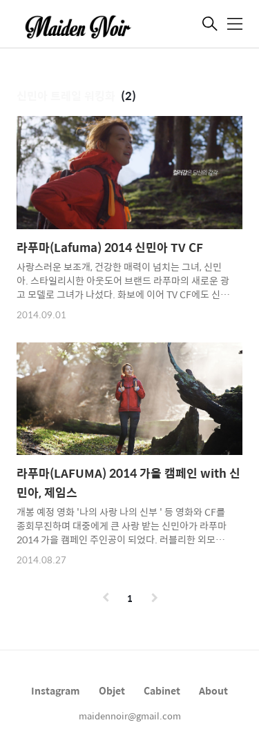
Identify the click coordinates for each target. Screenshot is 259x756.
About (213, 690)
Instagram (55, 690)
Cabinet (162, 690)
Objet (112, 690)
